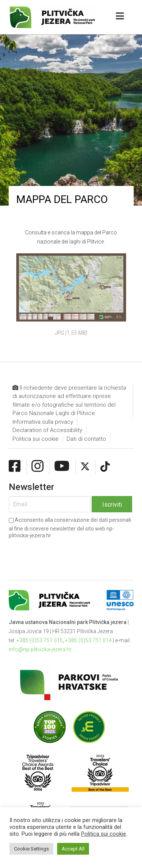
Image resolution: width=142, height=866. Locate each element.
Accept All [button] (73, 849)
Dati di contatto (86, 438)
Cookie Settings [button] (31, 849)
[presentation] (66, 553)
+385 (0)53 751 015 (39, 640)
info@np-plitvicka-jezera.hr (40, 649)
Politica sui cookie (35, 438)
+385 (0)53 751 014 (88, 640)
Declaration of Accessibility (47, 430)
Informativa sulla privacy (42, 421)
